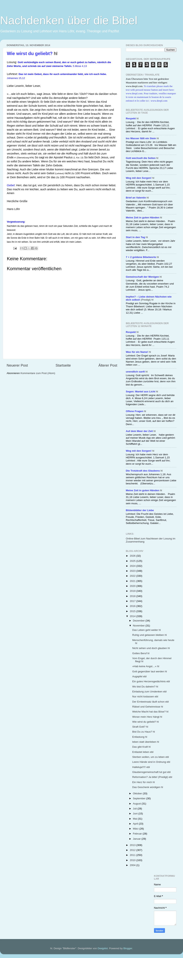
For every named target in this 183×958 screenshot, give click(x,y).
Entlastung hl (139, 736)
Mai (135, 818)
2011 (133, 855)
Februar (138, 833)
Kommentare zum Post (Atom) (38, 373)
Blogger (127, 948)
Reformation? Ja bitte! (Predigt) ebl (152, 777)
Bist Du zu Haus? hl (143, 731)
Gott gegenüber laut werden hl (149, 671)
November (139, 625)
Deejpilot (103, 948)
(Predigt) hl (149, 298)
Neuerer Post (17, 365)
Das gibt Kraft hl (141, 746)
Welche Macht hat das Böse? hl (150, 711)
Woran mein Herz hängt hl (147, 716)
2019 (133, 591)
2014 (133, 616)
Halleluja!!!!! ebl (141, 767)
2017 (133, 601)
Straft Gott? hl (140, 726)
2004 (133, 865)
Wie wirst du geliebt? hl (145, 721)
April (136, 823)
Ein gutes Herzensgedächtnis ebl (151, 681)
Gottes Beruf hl (140, 653)
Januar (137, 838)
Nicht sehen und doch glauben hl (151, 648)
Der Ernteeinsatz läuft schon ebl (150, 701)
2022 (133, 575)
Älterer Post (107, 365)
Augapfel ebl (139, 676)
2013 (133, 845)
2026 (133, 555)
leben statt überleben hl (145, 741)
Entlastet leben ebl (142, 752)
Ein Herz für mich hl (143, 782)
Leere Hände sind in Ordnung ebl (151, 761)
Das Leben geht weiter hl (146, 630)
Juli (135, 808)
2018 (133, 596)
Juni (135, 813)
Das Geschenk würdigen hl (147, 787)
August (137, 803)
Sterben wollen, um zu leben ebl (150, 757)
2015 (133, 611)
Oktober (138, 793)
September (139, 798)
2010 (133, 860)
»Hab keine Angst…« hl (145, 666)
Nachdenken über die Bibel (68, 20)
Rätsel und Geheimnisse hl (147, 706)
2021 (133, 581)
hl (132, 118)
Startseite (63, 365)
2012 (133, 850)
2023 (133, 570)
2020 (133, 586)
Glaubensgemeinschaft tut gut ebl (151, 772)
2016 (133, 606)
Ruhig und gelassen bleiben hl (149, 635)
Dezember (139, 620)
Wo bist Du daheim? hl (145, 686)
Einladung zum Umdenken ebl (149, 691)
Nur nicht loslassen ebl (145, 696)
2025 (133, 561)
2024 (133, 565)
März (136, 828)
